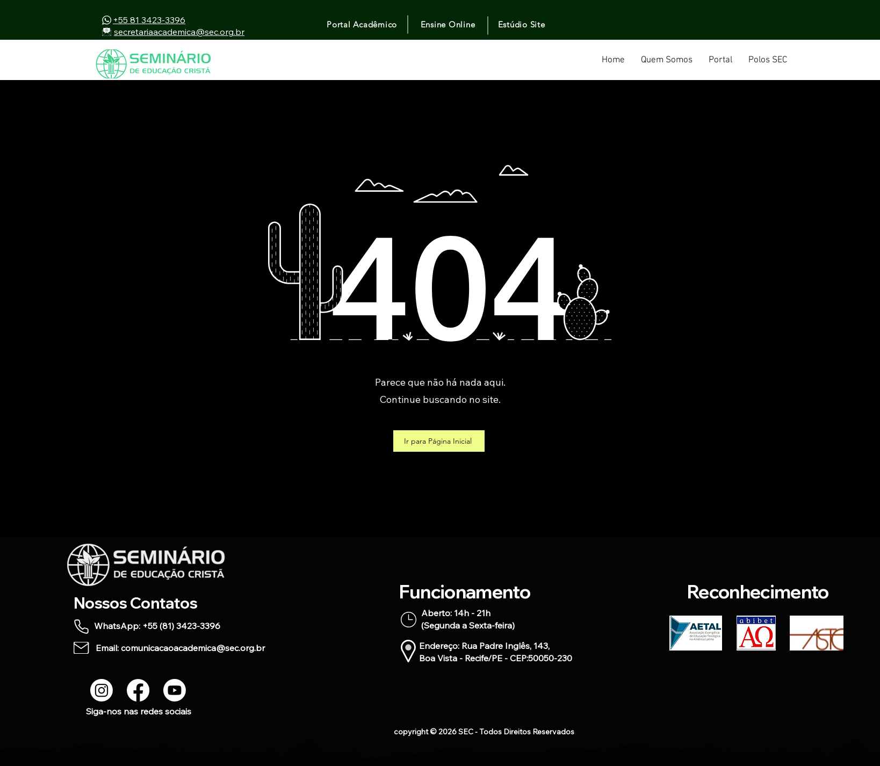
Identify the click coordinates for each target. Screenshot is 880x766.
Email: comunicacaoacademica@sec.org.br (180, 647)
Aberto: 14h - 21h (456, 613)
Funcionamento (464, 591)
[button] (720, 64)
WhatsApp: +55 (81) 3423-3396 (157, 625)
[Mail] (81, 648)
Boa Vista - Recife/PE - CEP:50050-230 (495, 658)
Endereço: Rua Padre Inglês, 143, (484, 645)
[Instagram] (101, 690)
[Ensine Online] (449, 24)
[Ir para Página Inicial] (439, 441)
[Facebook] (138, 690)
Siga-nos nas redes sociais (138, 711)
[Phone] (81, 626)
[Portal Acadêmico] (363, 24)
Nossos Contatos (135, 602)
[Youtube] (174, 690)
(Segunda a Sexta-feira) (468, 625)
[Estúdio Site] (522, 24)
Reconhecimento (757, 591)
